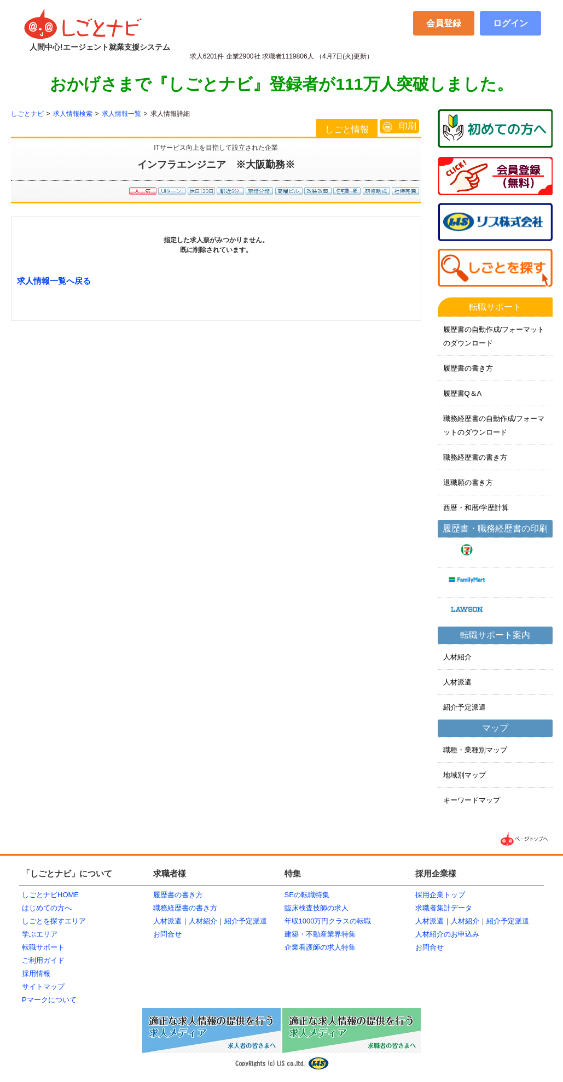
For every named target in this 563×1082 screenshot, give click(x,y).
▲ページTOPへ (525, 839)
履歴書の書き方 (468, 368)
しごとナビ (27, 114)
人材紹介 (457, 657)
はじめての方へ (47, 908)
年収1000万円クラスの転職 (328, 921)
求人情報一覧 (121, 114)
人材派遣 (457, 682)
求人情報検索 (72, 114)
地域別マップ (464, 775)
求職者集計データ (443, 908)
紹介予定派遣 (464, 707)
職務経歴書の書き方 (475, 457)
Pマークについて (49, 1000)
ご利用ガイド (43, 960)
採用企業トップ (440, 895)
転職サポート (43, 947)
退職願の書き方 (468, 482)
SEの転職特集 (307, 895)
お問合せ (167, 934)
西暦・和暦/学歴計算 (476, 508)
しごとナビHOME (50, 895)
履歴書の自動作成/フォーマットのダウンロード (494, 336)
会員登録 (443, 23)
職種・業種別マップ (475, 750)
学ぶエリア (39, 934)
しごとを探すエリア (54, 921)
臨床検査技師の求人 (317, 908)
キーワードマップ (471, 800)
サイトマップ (43, 986)
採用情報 (36, 973)
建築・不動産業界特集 (320, 934)
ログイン (510, 23)
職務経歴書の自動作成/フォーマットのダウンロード (494, 425)
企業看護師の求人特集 (320, 947)
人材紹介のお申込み (447, 934)
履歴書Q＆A (462, 393)
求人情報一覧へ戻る (54, 280)
